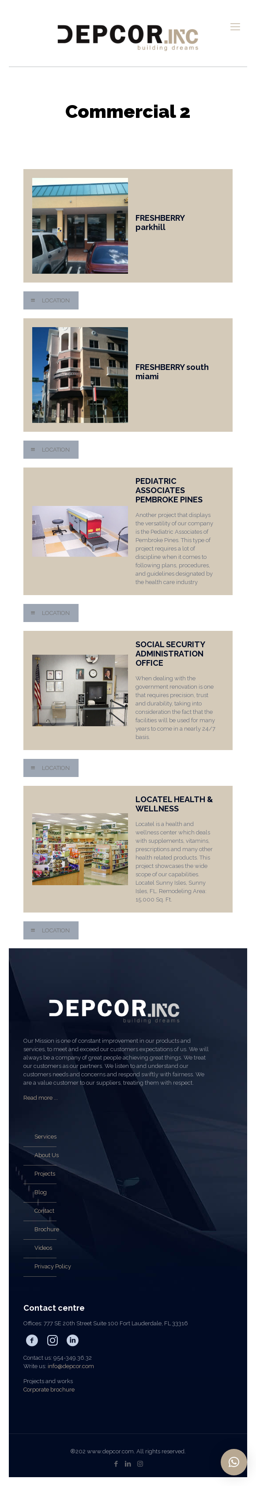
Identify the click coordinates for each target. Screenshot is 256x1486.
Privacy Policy (52, 1266)
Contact (44, 1210)
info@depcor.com (71, 1366)
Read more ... (40, 1097)
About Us (46, 1155)
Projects (44, 1173)
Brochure (46, 1229)
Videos (43, 1248)
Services (45, 1136)
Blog (40, 1192)
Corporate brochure (49, 1389)
